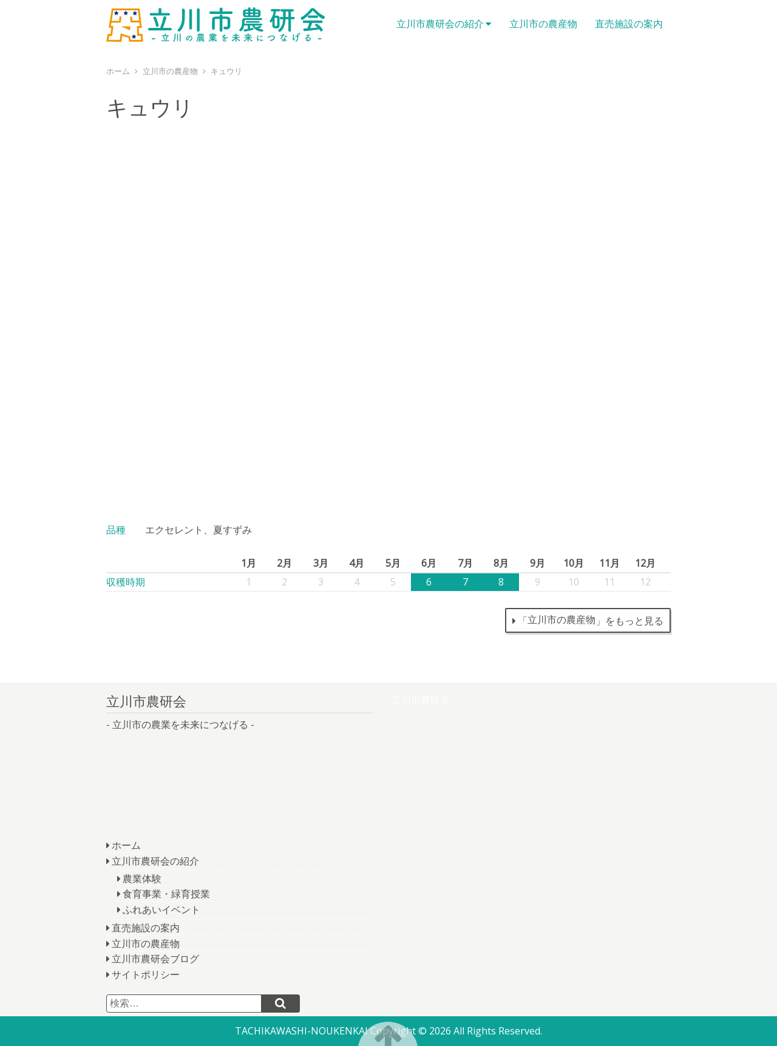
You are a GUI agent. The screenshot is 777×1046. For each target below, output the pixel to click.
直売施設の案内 (629, 23)
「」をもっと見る (590, 620)
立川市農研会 (215, 24)
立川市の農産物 (543, 23)
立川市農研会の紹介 (440, 23)
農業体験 (142, 878)
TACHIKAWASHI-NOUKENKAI (301, 1031)
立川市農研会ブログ (155, 958)
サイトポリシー (146, 974)
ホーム (126, 845)
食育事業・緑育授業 (166, 893)
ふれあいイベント (161, 909)
